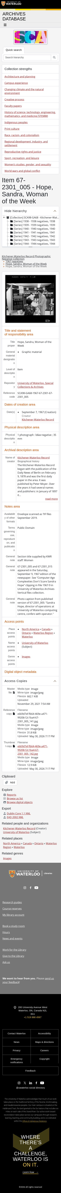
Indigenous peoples (16, 122)
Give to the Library (13, 956)
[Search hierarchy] (27, 57)
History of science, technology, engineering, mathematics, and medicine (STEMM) (30, 114)
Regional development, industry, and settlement (26, 143)
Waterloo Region (43, 633)
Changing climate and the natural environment (24, 91)
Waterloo (27, 636)
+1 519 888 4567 (32, 1017)
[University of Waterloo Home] (11, 4)
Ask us (6, 962)
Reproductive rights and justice (23, 151)
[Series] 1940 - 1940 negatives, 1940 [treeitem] (32, 229)
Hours (6, 932)
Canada (46, 629)
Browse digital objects (18, 802)
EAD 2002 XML (13, 817)
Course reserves (12, 908)
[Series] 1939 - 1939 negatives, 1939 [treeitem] (32, 225)
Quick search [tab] (14, 50)
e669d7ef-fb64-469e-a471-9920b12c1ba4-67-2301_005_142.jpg (32, 750)
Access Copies (16, 681)
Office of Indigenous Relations (34, 1121)
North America (30, 629)
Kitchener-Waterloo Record (38, 419)
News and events (12, 938)
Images (26, 656)
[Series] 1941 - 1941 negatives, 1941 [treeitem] (32, 232)
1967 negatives (14, 261)
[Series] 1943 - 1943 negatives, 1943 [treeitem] (32, 240)
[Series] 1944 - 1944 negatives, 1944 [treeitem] (32, 244)
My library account (13, 915)
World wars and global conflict (22, 171)
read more (51, 499)
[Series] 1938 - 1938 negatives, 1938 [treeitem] (32, 221)
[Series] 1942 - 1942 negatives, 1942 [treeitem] (32, 236)
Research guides (12, 902)
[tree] (30, 231)
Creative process (14, 99)
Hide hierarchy (16, 211)
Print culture (12, 129)
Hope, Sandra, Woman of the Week (26, 264)
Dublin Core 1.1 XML (16, 813)
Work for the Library (14, 949)
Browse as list (13, 798)
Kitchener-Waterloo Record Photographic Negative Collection (26, 258)
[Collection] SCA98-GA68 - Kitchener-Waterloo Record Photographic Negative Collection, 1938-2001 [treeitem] (33, 217)
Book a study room (13, 926)
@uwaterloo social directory (30, 1088)
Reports (9, 794)
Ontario (26, 633)
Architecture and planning (20, 76)
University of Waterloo (35, 643)
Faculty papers (13, 106)
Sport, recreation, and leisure (22, 158)
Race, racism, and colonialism (22, 135)
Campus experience (16, 83)
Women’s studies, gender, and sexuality (28, 164)
